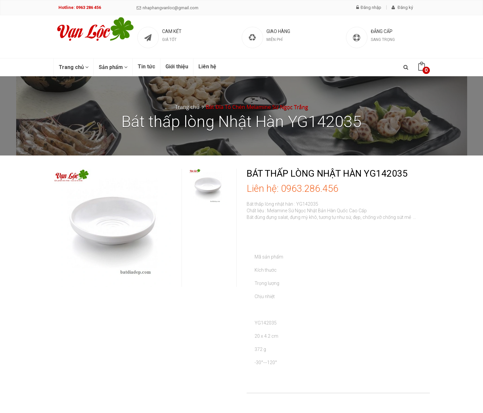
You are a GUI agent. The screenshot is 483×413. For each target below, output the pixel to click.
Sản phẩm (113, 67)
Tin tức (146, 66)
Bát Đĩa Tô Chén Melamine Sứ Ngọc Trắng (257, 107)
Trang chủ (73, 67)
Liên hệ (207, 66)
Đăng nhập (368, 7)
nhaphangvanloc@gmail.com (167, 7)
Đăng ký (402, 7)
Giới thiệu (176, 66)
